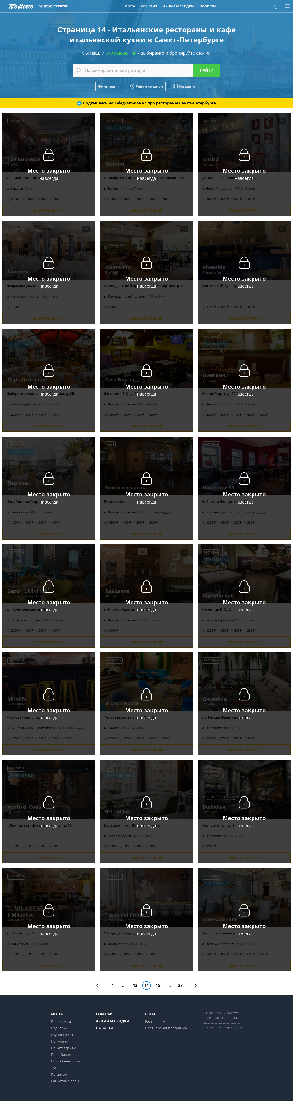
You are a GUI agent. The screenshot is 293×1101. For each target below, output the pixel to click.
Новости (104, 1027)
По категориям (63, 1048)
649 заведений (121, 53)
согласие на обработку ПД (226, 1027)
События (104, 1014)
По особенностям (65, 1061)
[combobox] (146, 70)
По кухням (59, 1041)
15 (158, 985)
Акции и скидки (112, 1021)
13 (135, 985)
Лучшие (58, 1067)
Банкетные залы (65, 1081)
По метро (59, 1074)
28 (180, 985)
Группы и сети (63, 1034)
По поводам (61, 1021)
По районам (61, 1054)
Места (57, 1014)
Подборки (59, 1028)
